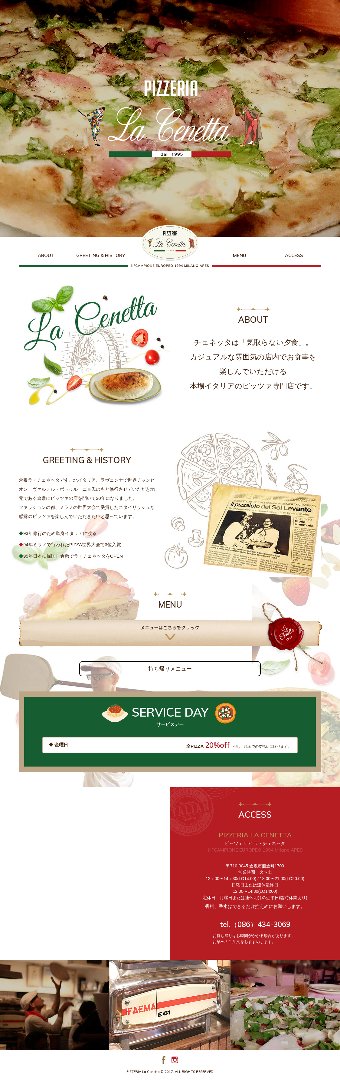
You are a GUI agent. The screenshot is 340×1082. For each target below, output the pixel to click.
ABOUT (46, 255)
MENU (239, 255)
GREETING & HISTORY (100, 255)
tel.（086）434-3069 (255, 924)
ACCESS (294, 255)
